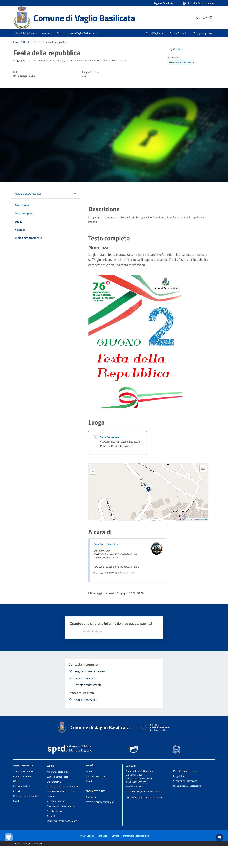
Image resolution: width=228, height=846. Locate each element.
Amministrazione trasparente (100, 802)
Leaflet (189, 519)
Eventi (89, 781)
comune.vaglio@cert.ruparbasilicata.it (144, 791)
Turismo (51, 796)
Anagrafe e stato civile (58, 772)
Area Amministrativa (105, 544)
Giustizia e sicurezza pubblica (61, 806)
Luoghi (16, 801)
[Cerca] (211, 17)
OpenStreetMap (201, 519)
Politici (16, 791)
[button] (198, 3)
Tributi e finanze (54, 811)
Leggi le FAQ (179, 776)
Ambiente (51, 816)
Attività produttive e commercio (62, 786)
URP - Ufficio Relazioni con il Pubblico (144, 797)
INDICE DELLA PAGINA (27, 194)
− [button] (93, 472)
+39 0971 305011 (134, 786)
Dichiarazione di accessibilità (187, 786)
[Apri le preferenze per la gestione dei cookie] (9, 837)
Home (16, 42)
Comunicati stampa (95, 776)
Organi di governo (22, 776)
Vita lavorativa (54, 781)
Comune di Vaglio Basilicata (84, 18)
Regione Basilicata (163, 3)
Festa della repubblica (56, 42)
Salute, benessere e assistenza (62, 821)
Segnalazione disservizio (185, 781)
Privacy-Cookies (86, 835)
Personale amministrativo (26, 796)
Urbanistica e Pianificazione (60, 791)
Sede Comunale (109, 437)
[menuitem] (151, 33)
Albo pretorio (92, 797)
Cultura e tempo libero (57, 776)
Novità (26, 42)
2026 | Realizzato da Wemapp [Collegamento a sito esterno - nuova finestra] (28, 843)
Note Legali (103, 835)
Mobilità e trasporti (56, 801)
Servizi (50, 766)
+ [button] (93, 467)
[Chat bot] (219, 837)
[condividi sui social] (176, 49)
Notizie (37, 42)
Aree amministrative (23, 771)
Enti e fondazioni (21, 786)
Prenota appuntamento (185, 771)
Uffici (16, 781)
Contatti (131, 766)
